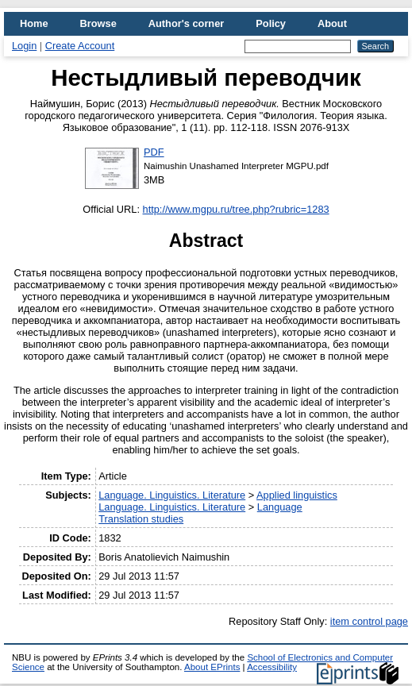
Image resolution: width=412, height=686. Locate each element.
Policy (271, 23)
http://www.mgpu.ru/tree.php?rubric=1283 (236, 209)
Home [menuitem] (34, 23)
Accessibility (272, 667)
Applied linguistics (296, 495)
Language (279, 507)
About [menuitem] (332, 23)
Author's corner (186, 23)
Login (24, 46)
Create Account (80, 46)
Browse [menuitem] (98, 23)
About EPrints (212, 667)
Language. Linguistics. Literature (171, 495)
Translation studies (140, 519)
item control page (369, 621)
